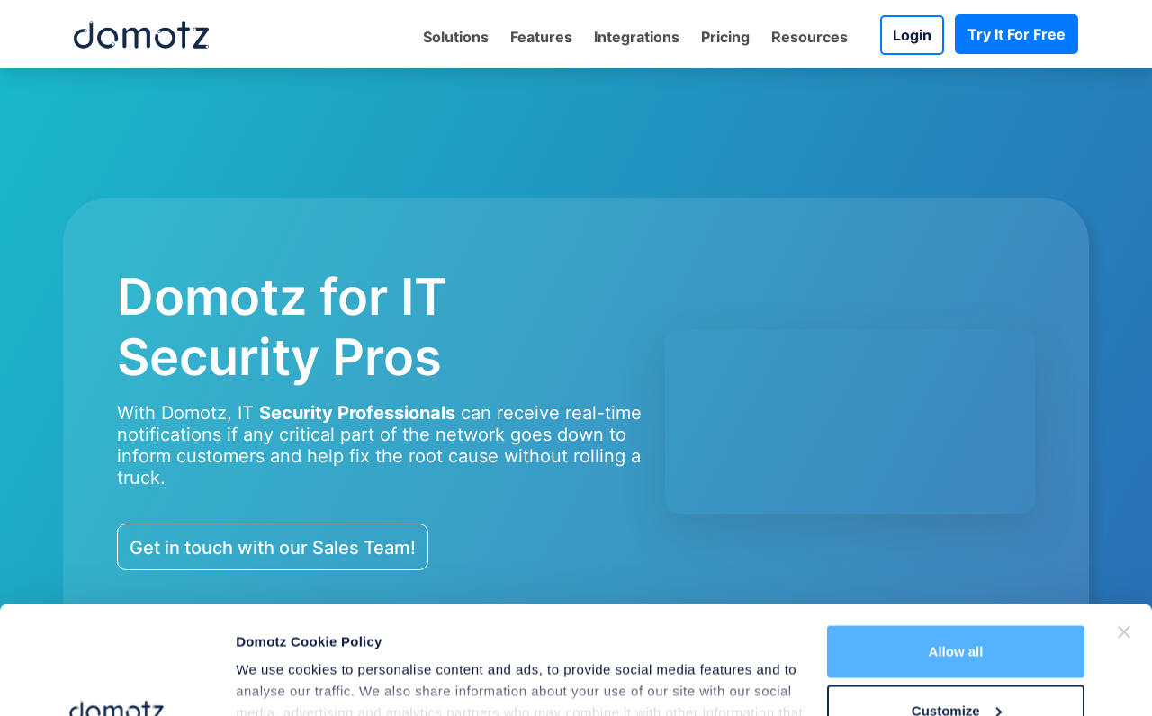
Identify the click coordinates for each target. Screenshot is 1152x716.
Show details (278, 666)
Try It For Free (1017, 34)
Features (541, 37)
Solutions (456, 37)
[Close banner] (1124, 530)
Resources (809, 37)
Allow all (956, 550)
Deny (956, 668)
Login (912, 35)
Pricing (725, 37)
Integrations (637, 37)
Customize (957, 609)
